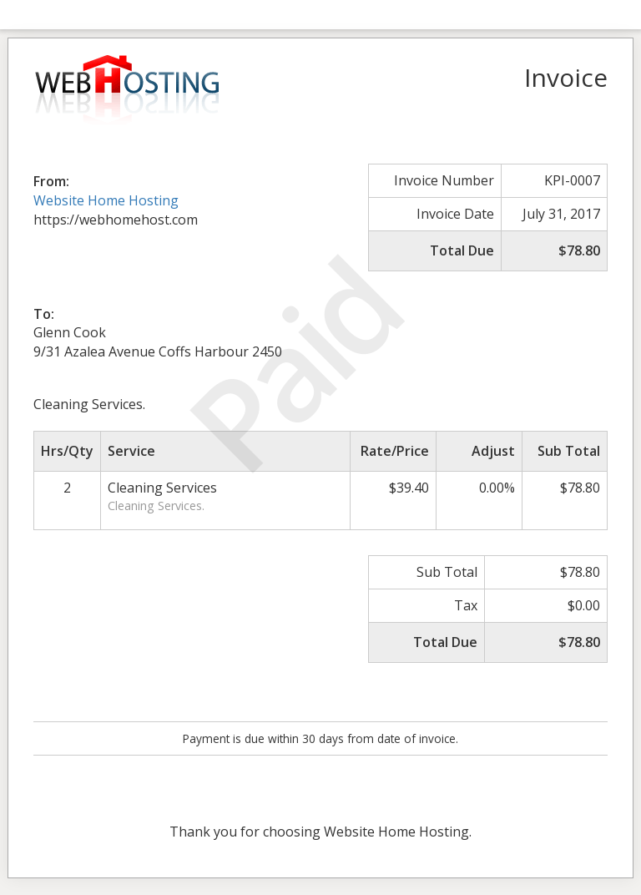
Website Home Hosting (106, 200)
